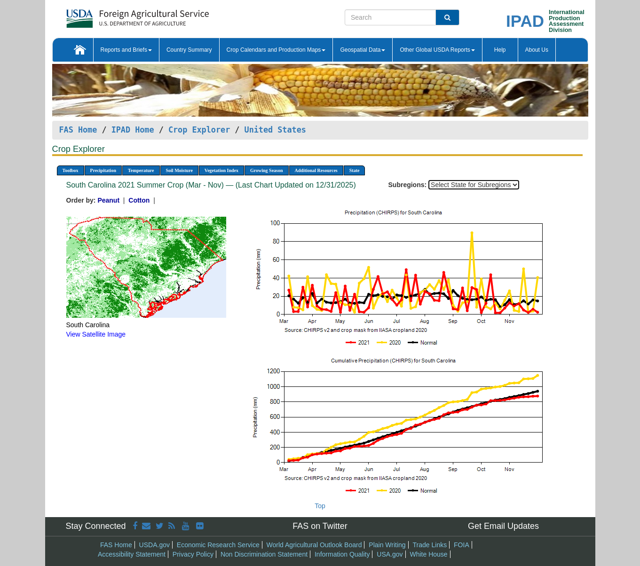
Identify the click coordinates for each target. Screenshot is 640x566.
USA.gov (390, 554)
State (354, 170)
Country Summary (189, 50)
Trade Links (430, 545)
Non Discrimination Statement (264, 554)
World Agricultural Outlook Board (314, 545)
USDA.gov (154, 545)
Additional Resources (316, 170)
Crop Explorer (199, 129)
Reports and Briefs (126, 50)
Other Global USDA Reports (437, 50)
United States (275, 129)
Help (500, 50)
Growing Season (266, 170)
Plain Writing (387, 545)
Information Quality (342, 554)
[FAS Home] (114, 15)
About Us (536, 50)
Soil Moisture (179, 170)
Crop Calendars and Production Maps (276, 50)
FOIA (461, 545)
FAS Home (78, 129)
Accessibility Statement (132, 554)
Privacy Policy (193, 554)
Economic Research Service (218, 545)
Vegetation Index (221, 170)
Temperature (141, 170)
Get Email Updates (503, 526)
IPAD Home (132, 129)
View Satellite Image (96, 334)
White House (428, 554)
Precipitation (103, 170)
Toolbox (71, 170)
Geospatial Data (362, 50)
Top (320, 506)
